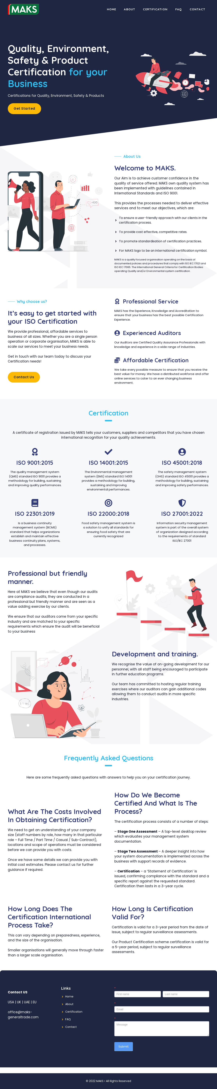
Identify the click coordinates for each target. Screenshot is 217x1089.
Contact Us (24, 377)
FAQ (178, 9)
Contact (197, 9)
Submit (123, 1046)
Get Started (24, 108)
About (129, 9)
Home (111, 9)
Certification (155, 9)
